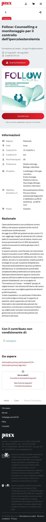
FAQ (4, 421)
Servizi (4, 412)
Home (6, 400)
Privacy (14, 519)
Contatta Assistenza (23, 386)
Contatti (5, 426)
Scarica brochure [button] (15, 62)
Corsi (16, 400)
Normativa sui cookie (28, 516)
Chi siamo (6, 408)
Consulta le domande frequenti (23, 378)
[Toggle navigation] (40, 4)
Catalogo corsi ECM (10, 417)
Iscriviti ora (23, 116)
